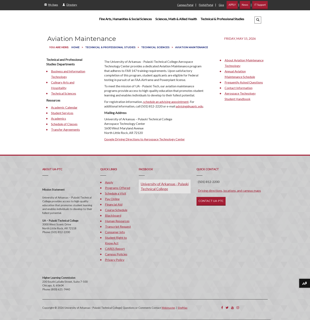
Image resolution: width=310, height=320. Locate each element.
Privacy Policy (114, 260)
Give (221, 5)
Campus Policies (116, 254)
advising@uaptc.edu (189, 106)
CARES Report (115, 248)
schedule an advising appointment (166, 102)
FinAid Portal (206, 5)
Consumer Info (115, 232)
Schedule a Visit (115, 193)
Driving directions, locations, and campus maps (229, 190)
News (245, 4)
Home (75, 47)
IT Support (260, 4)
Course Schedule (116, 210)
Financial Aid (113, 204)
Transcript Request (118, 226)
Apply (109, 182)
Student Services (62, 113)
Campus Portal (185, 5)
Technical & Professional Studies (222, 19)
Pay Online (112, 199)
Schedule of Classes (64, 124)
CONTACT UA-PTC (211, 200)
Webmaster (168, 307)
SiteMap (182, 307)
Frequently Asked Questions (244, 82)
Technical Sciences (155, 47)
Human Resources (117, 221)
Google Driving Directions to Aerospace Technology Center (144, 139)
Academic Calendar (64, 107)
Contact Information (238, 88)
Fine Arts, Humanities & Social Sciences (125, 19)
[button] (257, 20)
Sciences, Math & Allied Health (176, 19)
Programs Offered (117, 188)
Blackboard (113, 215)
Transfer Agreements (65, 129)
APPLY (232, 4)
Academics (58, 118)
